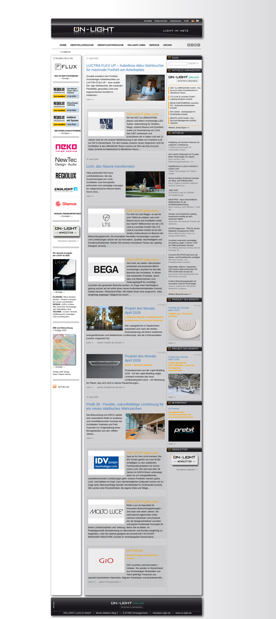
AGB (186, 21)
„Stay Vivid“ (173, 190)
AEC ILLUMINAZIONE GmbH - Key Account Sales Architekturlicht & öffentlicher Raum (185, 90)
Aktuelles (63, 387)
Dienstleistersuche (111, 45)
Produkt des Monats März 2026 (178, 309)
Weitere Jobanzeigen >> (178, 128)
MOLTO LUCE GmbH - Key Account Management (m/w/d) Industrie (183, 120)
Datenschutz (161, 21)
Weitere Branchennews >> (179, 294)
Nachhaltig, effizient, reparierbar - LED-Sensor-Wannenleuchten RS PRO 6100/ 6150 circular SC (182, 269)
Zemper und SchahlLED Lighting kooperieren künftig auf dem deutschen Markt (182, 216)
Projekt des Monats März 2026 (178, 358)
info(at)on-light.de (162, 613)
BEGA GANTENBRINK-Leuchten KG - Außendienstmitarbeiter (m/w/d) (184, 105)
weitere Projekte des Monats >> (110, 343)
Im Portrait (135, 550)
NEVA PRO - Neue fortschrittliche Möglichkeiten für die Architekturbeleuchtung (182, 202)
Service (154, 45)
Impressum (175, 21)
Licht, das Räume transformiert (110, 166)
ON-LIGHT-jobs (136, 45)
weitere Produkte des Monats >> (111, 387)
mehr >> (90, 99)
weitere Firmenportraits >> (110, 582)
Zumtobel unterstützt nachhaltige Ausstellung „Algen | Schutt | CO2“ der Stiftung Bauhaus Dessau (183, 242)
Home (63, 45)
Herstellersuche (82, 45)
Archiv (167, 45)
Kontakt (148, 21)
